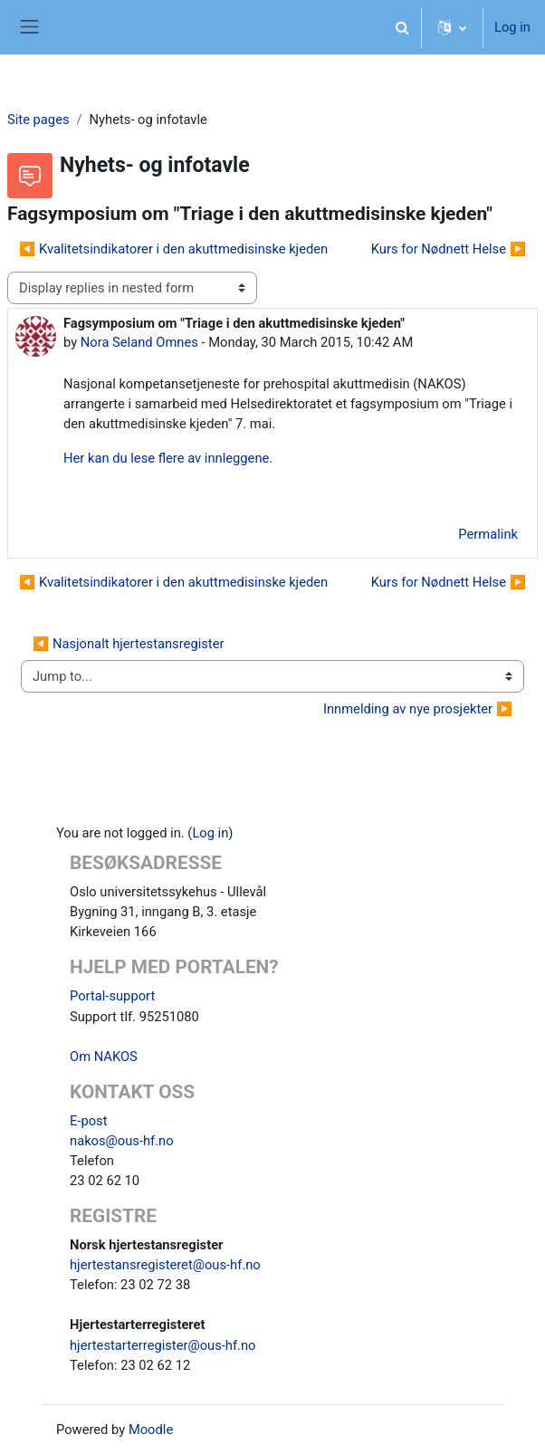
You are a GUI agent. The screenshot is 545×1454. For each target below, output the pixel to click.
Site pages (38, 119)
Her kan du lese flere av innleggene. (167, 458)
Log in (512, 27)
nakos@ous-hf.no (122, 1141)
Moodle (151, 1429)
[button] (402, 27)
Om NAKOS (104, 1056)
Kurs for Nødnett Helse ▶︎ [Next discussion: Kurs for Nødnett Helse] (448, 249)
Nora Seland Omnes (139, 342)
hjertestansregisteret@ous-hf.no (165, 1265)
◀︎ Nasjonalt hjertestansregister (128, 644)
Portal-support (112, 996)
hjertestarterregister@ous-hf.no (163, 1345)
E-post (89, 1121)
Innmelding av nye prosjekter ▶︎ (417, 709)
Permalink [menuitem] (488, 534)
